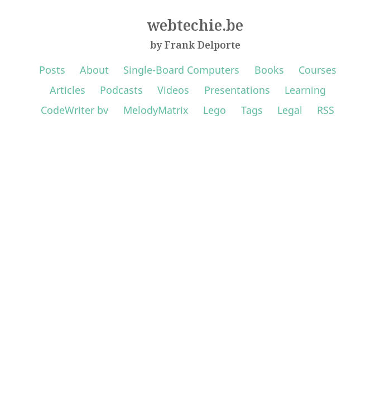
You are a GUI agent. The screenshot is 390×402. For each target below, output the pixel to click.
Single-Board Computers (181, 69)
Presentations (237, 90)
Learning (305, 90)
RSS (325, 110)
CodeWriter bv (74, 110)
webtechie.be (195, 25)
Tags (252, 110)
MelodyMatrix (156, 110)
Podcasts (121, 90)
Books (269, 69)
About (94, 69)
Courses (317, 69)
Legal (289, 110)
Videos (173, 90)
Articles (67, 90)
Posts (52, 69)
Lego (214, 110)
